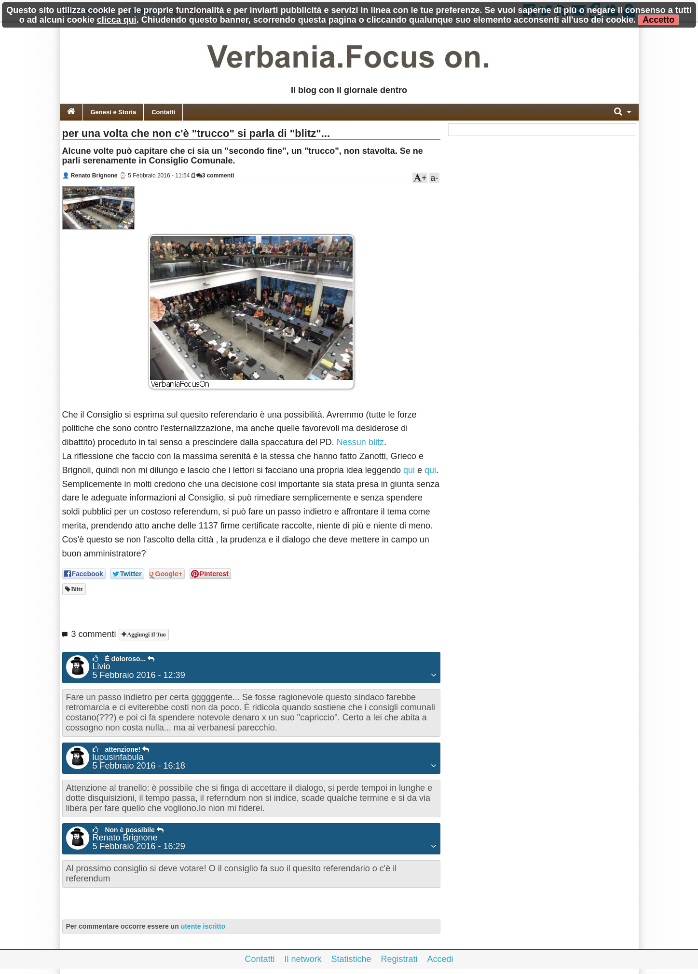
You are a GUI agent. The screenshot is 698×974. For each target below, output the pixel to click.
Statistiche (351, 959)
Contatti (163, 112)
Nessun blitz (360, 442)
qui (409, 470)
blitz (76, 589)
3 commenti (215, 175)
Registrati (399, 959)
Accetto (658, 20)
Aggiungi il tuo (146, 634)
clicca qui (117, 20)
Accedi (440, 959)
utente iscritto (203, 926)
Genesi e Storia (114, 112)
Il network (302, 959)
